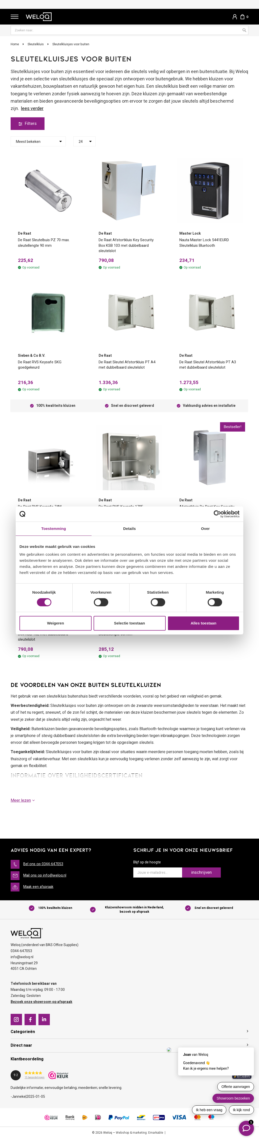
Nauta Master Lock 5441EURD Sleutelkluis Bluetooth (206, 243)
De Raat (24, 233)
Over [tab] (205, 528)
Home (15, 44)
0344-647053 (21, 953)
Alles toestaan (204, 623)
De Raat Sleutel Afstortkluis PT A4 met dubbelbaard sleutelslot (129, 366)
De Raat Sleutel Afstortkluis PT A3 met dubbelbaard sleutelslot (209, 366)
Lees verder (32, 108)
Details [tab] (129, 528)
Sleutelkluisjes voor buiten (70, 44)
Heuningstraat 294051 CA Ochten (24, 968)
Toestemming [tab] (53, 528)
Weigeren (55, 623)
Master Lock (190, 233)
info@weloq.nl (22, 959)
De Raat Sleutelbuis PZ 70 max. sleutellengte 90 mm (46, 243)
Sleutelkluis (36, 44)
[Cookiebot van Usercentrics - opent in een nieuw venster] (217, 514)
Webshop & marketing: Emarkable (139, 1134)
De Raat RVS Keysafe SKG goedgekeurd (41, 366)
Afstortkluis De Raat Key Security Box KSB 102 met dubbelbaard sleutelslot (47, 636)
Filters (27, 123)
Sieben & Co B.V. (31, 356)
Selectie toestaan (129, 623)
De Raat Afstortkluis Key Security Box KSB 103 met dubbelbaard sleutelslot (128, 246)
